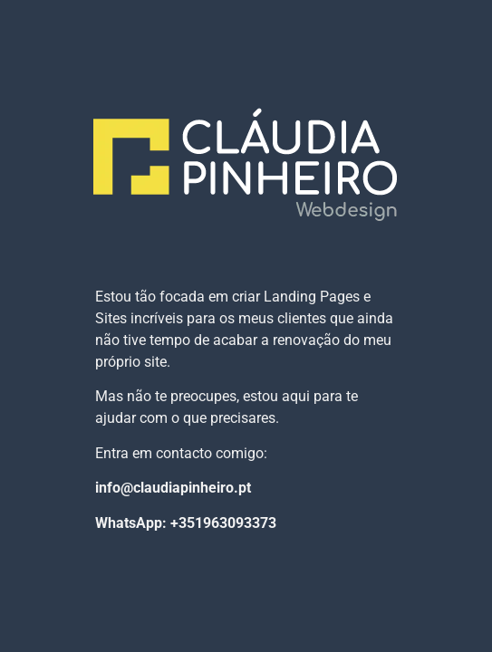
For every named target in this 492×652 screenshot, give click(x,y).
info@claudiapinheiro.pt (173, 487)
